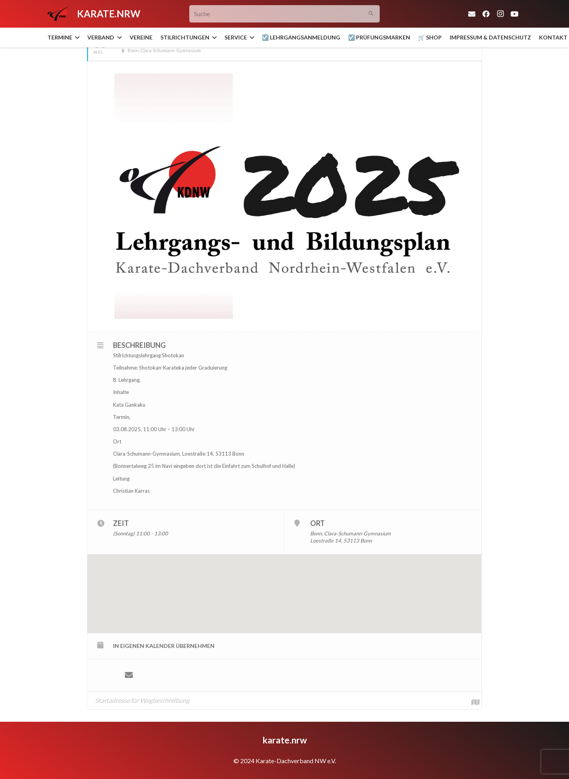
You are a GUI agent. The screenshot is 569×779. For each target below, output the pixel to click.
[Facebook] (486, 14)
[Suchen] (371, 14)
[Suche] (284, 14)
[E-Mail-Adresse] (472, 14)
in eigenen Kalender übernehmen (164, 645)
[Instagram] (500, 14)
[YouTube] (514, 14)
